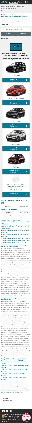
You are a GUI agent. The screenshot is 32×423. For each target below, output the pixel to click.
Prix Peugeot (6, 398)
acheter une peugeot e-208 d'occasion (13, 242)
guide (10, 384)
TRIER (8, 34)
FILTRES (23, 34)
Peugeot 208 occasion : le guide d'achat (14, 359)
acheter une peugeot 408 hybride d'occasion (15, 238)
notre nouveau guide (15, 386)
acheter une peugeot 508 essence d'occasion (15, 240)
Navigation (4, 11)
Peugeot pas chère (7, 400)
